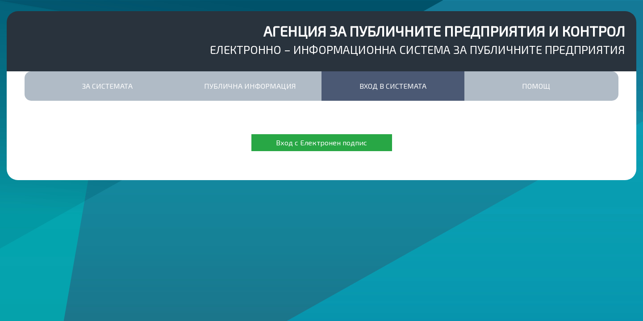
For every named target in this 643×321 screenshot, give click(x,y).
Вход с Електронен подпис (321, 142)
